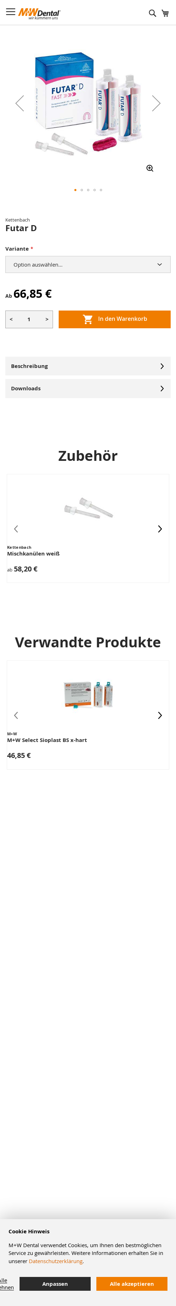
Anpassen (55, 1284)
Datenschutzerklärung (55, 1261)
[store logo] (39, 14)
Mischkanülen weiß (33, 553)
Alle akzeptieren (132, 1284)
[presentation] (160, 528)
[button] (19, 103)
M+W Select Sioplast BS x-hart (47, 740)
